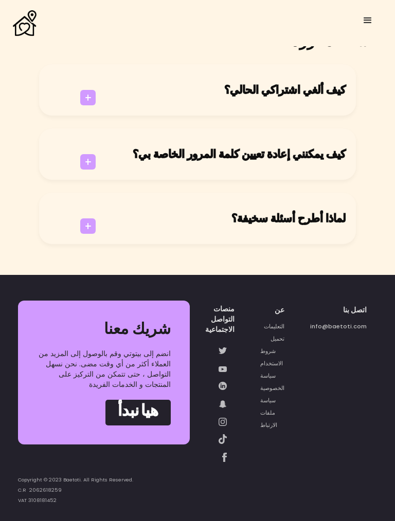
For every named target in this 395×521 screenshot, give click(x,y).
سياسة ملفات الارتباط (268, 412)
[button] (367, 20)
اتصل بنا (355, 310)
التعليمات (274, 326)
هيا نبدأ (138, 412)
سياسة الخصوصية (272, 381)
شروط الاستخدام (271, 357)
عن (279, 310)
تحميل (277, 338)
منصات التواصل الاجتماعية (220, 319)
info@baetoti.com (338, 326)
